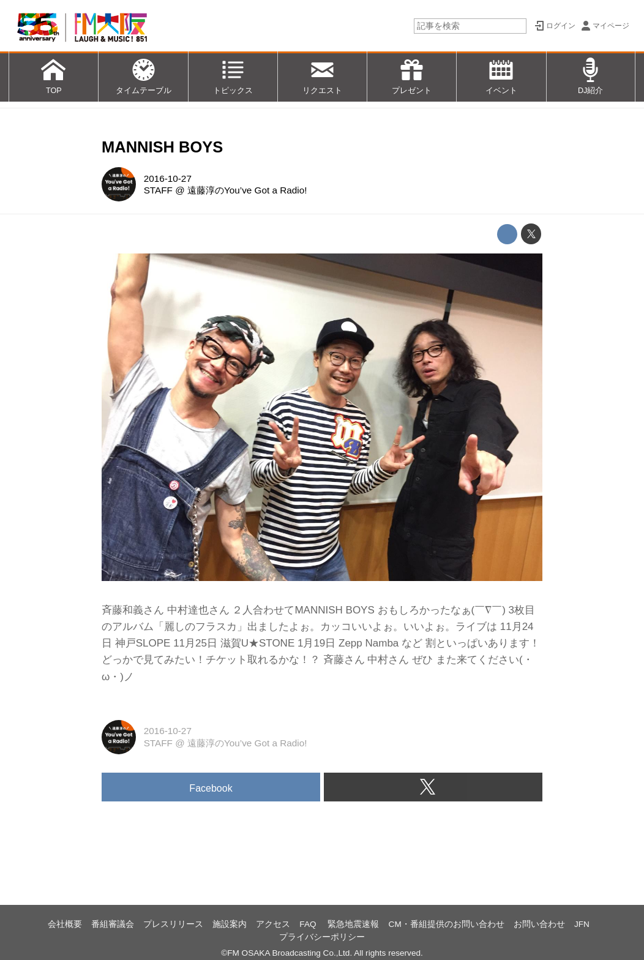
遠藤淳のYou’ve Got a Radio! (247, 190)
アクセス (273, 924)
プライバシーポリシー (322, 937)
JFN (582, 924)
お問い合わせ (539, 924)
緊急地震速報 (353, 924)
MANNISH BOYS (162, 147)
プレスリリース (173, 924)
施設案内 (229, 924)
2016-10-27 (168, 178)
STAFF (158, 190)
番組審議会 (112, 924)
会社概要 (65, 924)
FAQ (308, 924)
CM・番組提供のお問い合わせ (446, 924)
